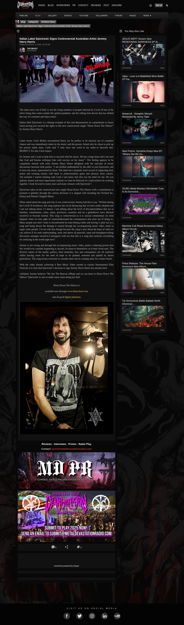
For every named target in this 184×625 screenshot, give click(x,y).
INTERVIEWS (63, 5)
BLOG (51, 5)
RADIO (41, 5)
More (147, 16)
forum (118, 16)
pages (133, 16)
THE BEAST (32, 48)
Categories (33, 22)
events (68, 16)
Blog (23, 22)
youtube (83, 16)
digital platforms (73, 297)
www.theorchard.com (77, 291)
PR (73, 5)
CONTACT (83, 5)
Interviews (60, 444)
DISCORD (117, 5)
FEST (106, 5)
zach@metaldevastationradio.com (71, 448)
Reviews (47, 444)
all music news (48, 22)
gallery (52, 16)
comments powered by (66, 566)
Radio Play (85, 444)
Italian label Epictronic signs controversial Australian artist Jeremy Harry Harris (53, 26)
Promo (72, 444)
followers (102, 16)
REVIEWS (96, 5)
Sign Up (159, 5)
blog (38, 16)
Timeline (23, 16)
